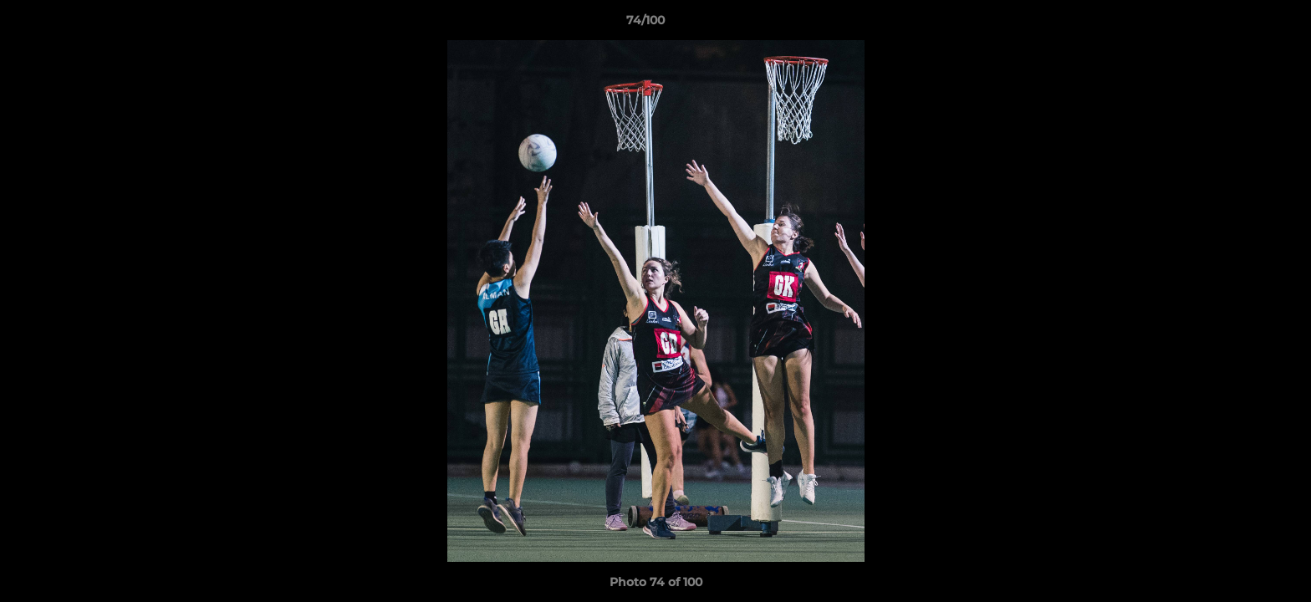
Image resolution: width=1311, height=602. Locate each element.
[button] (1241, 24)
